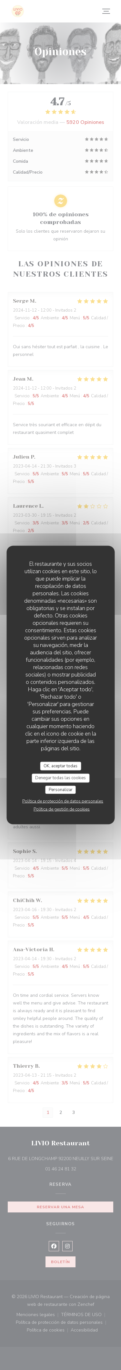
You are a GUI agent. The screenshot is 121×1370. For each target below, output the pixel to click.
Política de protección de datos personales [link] (62, 801)
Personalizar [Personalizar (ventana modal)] (61, 789)
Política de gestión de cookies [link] (62, 809)
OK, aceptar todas (60, 766)
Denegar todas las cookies (60, 778)
